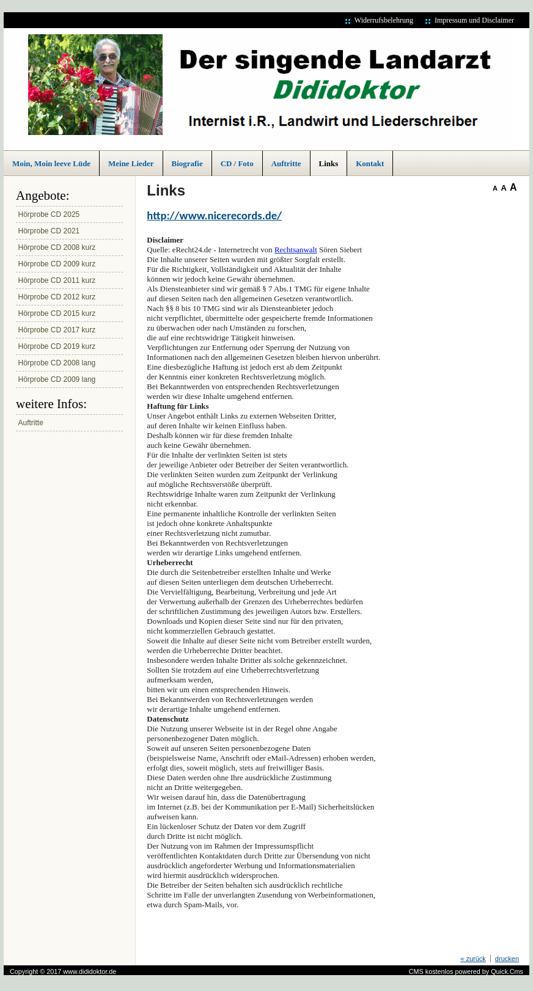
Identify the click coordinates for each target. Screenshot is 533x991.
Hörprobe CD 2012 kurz (57, 297)
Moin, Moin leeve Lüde (51, 163)
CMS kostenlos (431, 971)
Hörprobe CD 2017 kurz (57, 330)
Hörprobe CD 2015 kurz (57, 313)
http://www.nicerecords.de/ (214, 215)
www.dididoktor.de (89, 971)
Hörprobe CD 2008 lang (57, 363)
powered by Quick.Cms (489, 971)
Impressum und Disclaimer (474, 20)
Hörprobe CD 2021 (49, 231)
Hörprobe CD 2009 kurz (57, 264)
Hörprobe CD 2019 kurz (57, 346)
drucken (507, 958)
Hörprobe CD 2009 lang (57, 379)
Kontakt (370, 163)
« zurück (473, 958)
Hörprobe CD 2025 (49, 214)
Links (329, 163)
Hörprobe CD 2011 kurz (57, 280)
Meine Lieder (130, 163)
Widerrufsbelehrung (384, 20)
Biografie (187, 163)
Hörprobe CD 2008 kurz (57, 247)
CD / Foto (237, 163)
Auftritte (286, 163)
